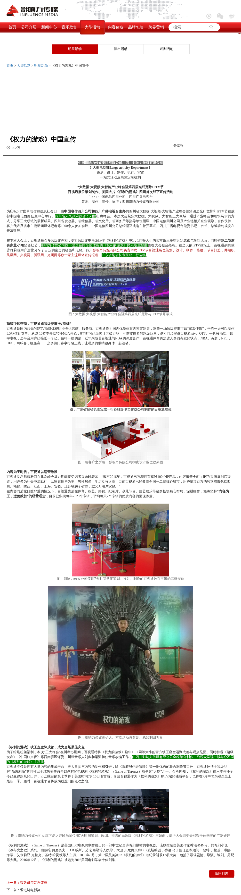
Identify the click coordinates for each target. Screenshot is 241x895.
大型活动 (92, 27)
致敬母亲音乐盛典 (27, 883)
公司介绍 (29, 27)
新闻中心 (49, 27)
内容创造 (115, 27)
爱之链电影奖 (23, 890)
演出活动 (121, 49)
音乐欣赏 (69, 27)
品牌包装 (136, 27)
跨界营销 (156, 27)
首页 (12, 27)
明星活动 (75, 49)
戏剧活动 (166, 49)
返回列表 (221, 874)
